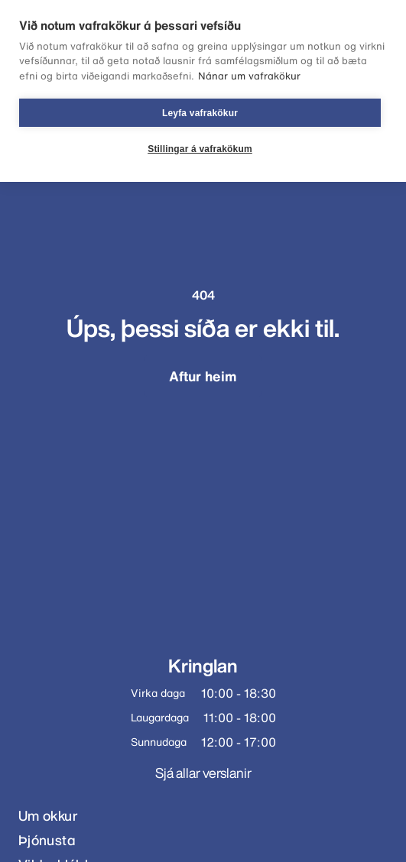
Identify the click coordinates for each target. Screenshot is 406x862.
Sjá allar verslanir (203, 772)
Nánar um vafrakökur (249, 76)
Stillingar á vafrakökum (200, 149)
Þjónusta (47, 840)
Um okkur (48, 815)
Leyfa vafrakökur (200, 113)
